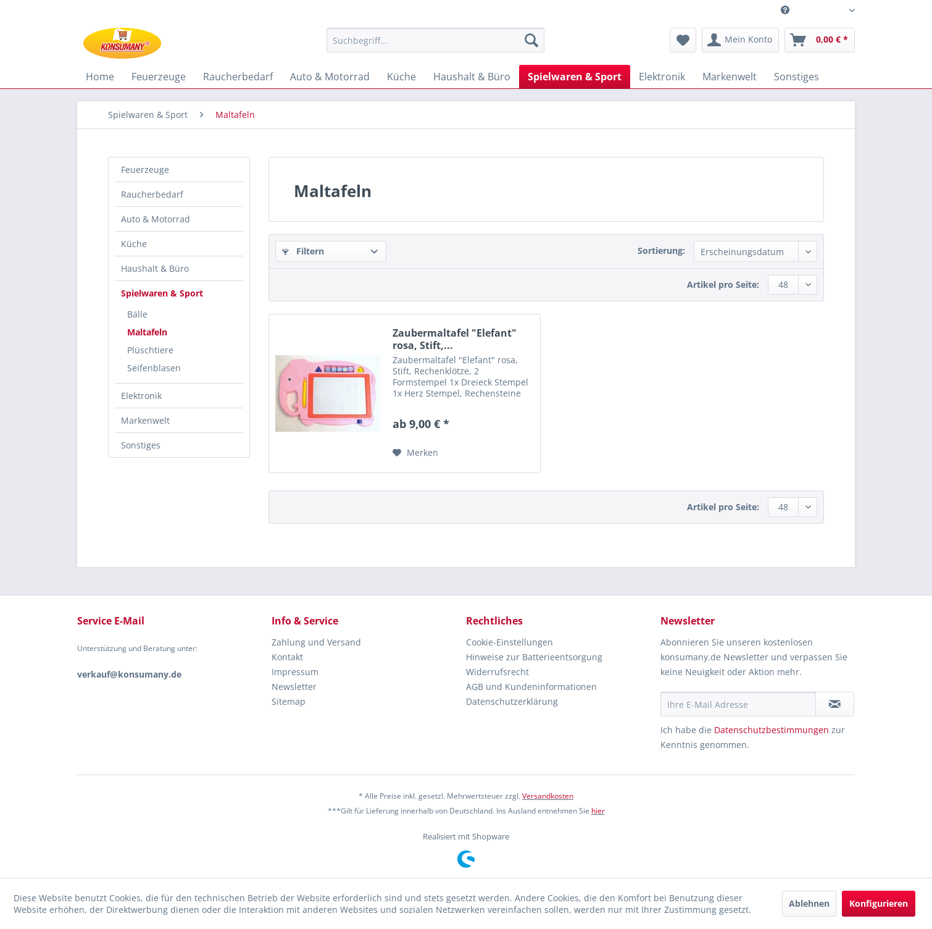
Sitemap (289, 701)
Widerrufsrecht (497, 672)
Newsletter (294, 686)
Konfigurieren (878, 903)
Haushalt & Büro (155, 268)
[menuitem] (813, 10)
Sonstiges (140, 445)
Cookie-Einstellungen (509, 642)
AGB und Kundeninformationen (531, 686)
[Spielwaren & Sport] (574, 76)
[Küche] (401, 76)
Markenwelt (145, 420)
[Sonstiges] (796, 76)
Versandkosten (547, 796)
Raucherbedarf (152, 194)
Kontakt (287, 657)
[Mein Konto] (740, 40)
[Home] (100, 76)
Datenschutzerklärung (512, 701)
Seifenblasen (154, 368)
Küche (134, 244)
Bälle (137, 314)
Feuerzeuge (145, 169)
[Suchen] (531, 40)
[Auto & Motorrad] (329, 76)
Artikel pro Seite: (723, 284)
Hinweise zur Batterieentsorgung (534, 657)
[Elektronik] (662, 76)
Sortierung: (661, 250)
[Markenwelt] (729, 76)
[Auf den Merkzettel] (415, 452)
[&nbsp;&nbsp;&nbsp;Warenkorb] (819, 40)
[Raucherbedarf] (237, 76)
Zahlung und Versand (316, 642)
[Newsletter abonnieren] (834, 704)
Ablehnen (809, 903)
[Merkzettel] (683, 40)
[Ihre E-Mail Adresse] (738, 704)
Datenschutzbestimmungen (771, 730)
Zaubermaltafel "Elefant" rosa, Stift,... (455, 339)
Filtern (303, 251)
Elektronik (141, 395)
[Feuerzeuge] (158, 76)
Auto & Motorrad (155, 219)
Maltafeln (147, 332)
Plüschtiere (150, 350)
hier (598, 810)
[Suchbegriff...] (435, 40)
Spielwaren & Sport (162, 293)
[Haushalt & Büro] (472, 76)
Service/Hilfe (818, 8)
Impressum (295, 672)
